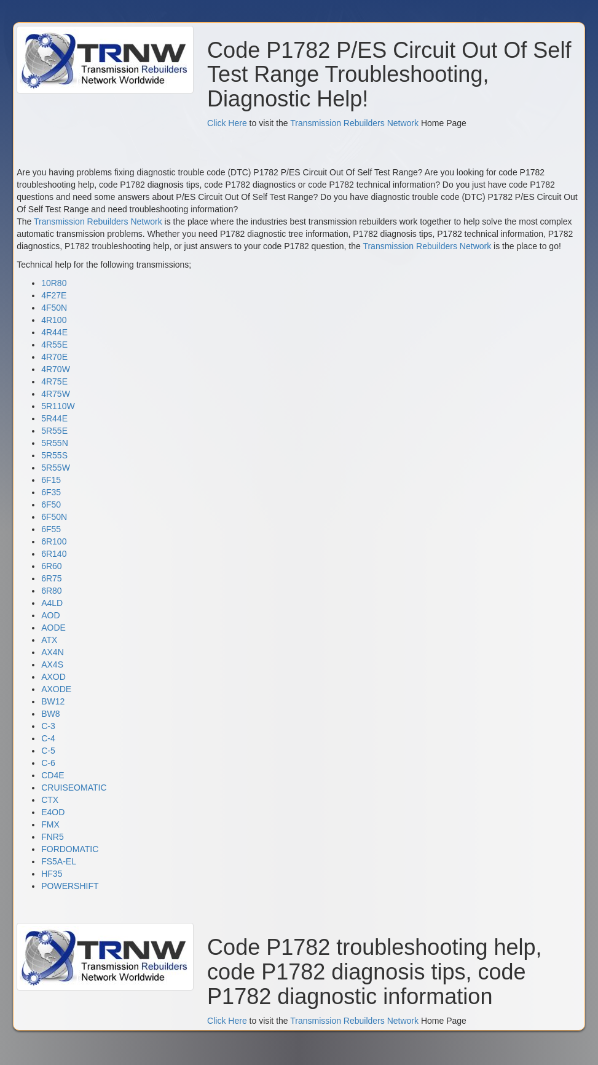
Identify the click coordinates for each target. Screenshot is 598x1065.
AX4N (52, 652)
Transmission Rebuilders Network (354, 123)
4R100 (53, 320)
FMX (50, 824)
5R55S (54, 455)
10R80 (53, 283)
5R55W (55, 468)
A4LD (52, 603)
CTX (49, 800)
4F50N (54, 308)
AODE (53, 627)
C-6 (48, 763)
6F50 (51, 504)
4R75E (54, 381)
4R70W (55, 369)
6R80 (51, 591)
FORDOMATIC (69, 849)
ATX (49, 640)
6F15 (51, 480)
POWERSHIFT (69, 886)
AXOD (53, 677)
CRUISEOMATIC (73, 787)
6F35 (51, 492)
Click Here (227, 123)
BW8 (50, 714)
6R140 (53, 554)
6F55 (51, 529)
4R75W (55, 394)
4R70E (54, 357)
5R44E (54, 418)
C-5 (48, 751)
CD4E (52, 775)
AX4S (52, 664)
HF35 (51, 874)
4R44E (54, 332)
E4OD (53, 812)
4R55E (54, 344)
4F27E (53, 295)
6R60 (51, 566)
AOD (50, 615)
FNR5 (52, 837)
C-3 (48, 726)
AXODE (56, 689)
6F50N (54, 517)
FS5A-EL (58, 861)
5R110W (57, 406)
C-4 (48, 738)
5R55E (54, 431)
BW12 (53, 701)
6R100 (53, 541)
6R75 (51, 578)
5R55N (54, 443)
